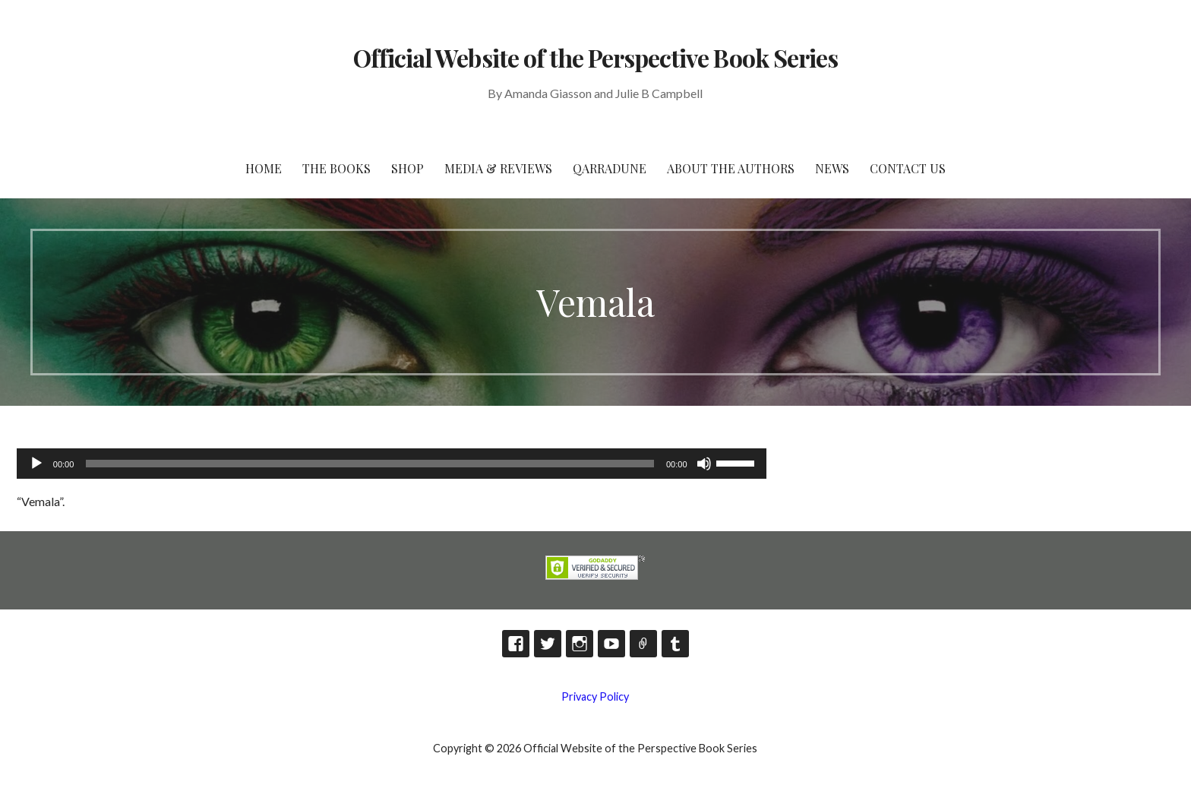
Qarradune (609, 168)
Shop (407, 168)
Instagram (579, 643)
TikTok (643, 643)
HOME (263, 168)
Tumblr (675, 643)
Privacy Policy (595, 696)
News (832, 168)
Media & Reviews (498, 168)
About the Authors (731, 168)
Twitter (547, 643)
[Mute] (704, 463)
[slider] (370, 463)
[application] (391, 463)
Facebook (515, 643)
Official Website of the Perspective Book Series (595, 57)
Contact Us (908, 168)
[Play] (36, 463)
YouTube (611, 643)
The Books (336, 168)
